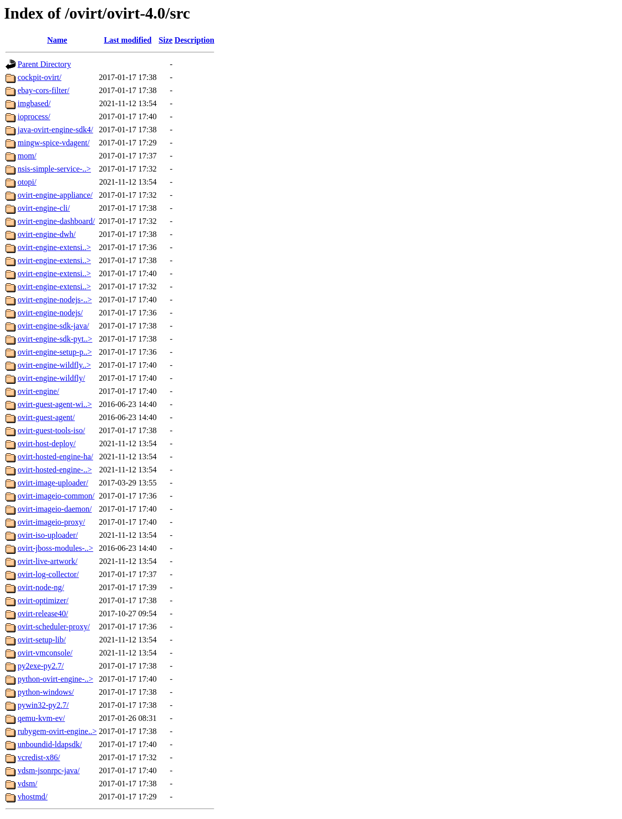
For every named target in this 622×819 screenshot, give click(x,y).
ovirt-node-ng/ (41, 587)
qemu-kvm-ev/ (41, 718)
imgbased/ (34, 103)
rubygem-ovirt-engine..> (57, 731)
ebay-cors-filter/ (43, 90)
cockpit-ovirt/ (39, 77)
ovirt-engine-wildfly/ (51, 378)
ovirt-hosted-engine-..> (55, 469)
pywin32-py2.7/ (43, 705)
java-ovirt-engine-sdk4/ (55, 129)
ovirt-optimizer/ (43, 600)
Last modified (128, 40)
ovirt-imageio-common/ (56, 496)
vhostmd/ (33, 796)
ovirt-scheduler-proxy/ (54, 626)
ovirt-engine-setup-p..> (55, 352)
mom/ (27, 155)
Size (166, 40)
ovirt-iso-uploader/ (48, 535)
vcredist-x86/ (39, 757)
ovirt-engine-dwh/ (47, 234)
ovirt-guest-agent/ (46, 417)
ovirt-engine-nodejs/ (50, 312)
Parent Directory (44, 64)
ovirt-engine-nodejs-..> (55, 299)
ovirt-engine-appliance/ (55, 195)
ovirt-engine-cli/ (44, 208)
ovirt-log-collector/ (48, 574)
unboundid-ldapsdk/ (50, 744)
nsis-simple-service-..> (54, 169)
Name (57, 40)
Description (194, 40)
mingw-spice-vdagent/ (54, 142)
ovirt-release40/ (43, 613)
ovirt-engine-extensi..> (54, 247)
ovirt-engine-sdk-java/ (53, 325)
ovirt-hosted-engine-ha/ (55, 456)
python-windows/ (46, 692)
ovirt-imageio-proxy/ (51, 522)
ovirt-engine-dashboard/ (56, 221)
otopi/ (27, 182)
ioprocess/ (34, 116)
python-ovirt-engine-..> (55, 679)
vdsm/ (27, 783)
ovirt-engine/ (38, 391)
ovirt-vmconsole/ (45, 652)
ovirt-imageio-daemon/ (55, 509)
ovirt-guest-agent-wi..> (55, 404)
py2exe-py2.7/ (41, 666)
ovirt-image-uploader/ (53, 482)
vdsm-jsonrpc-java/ (49, 770)
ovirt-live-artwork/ (47, 561)
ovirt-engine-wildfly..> (54, 365)
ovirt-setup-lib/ (42, 639)
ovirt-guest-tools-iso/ (51, 430)
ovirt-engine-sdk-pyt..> (55, 339)
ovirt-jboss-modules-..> (55, 548)
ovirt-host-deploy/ (47, 443)
